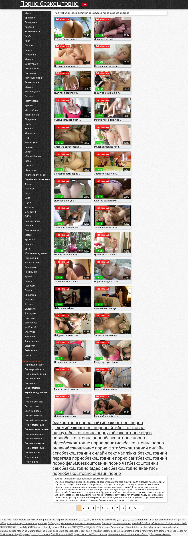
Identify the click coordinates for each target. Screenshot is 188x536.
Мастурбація (31, 100)
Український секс (34, 364)
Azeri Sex (172, 531)
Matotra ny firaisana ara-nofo (112, 534)
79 (134, 507)
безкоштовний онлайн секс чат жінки (99, 453)
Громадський (32, 258)
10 (122, 507)
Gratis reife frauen (9, 519)
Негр (27, 193)
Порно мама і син (34, 424)
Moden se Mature (26, 531)
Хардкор (29, 27)
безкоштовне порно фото (92, 448)
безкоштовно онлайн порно (93, 473)
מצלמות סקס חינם (41, 534)
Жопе (28, 161)
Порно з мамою (33, 415)
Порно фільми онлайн (37, 429)
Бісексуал (30, 345)
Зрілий (28, 276)
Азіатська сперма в (35, 174)
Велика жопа (32, 82)
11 (128, 507)
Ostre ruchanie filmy (136, 531)
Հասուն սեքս (15, 523)
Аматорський (32, 68)
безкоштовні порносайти (92, 427)
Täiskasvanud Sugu (10, 534)
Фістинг (29, 304)
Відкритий (30, 119)
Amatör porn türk (144, 519)
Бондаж (29, 244)
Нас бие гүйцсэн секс (151, 527)
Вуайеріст (30, 239)
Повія (28, 355)
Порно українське (34, 369)
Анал (27, 40)
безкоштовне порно (85, 437)
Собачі (28, 50)
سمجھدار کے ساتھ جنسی (47, 527)
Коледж (29, 128)
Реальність (31, 299)
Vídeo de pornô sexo (105, 519)
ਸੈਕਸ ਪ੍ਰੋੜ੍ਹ (77, 527)
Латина (29, 96)
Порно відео (31, 383)
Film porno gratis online (43, 519)
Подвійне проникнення (37, 179)
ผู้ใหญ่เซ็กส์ (97, 531)
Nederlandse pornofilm (35, 523)
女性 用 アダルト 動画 (62, 534)
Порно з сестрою (34, 401)
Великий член (32, 221)
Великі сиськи (32, 31)
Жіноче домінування (36, 253)
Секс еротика (32, 406)
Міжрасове (31, 133)
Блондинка (31, 22)
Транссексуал (32, 341)
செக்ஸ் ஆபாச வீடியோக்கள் (116, 523)
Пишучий (30, 318)
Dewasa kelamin (162, 534)
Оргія (27, 248)
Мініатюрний (32, 114)
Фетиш (28, 184)
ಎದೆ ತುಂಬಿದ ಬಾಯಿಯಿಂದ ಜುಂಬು (166, 523)
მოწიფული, (54, 523)
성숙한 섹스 (84, 531)
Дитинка (29, 165)
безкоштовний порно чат (103, 463)
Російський (31, 271)
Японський (31, 267)
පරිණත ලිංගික (147, 534)
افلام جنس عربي (87, 519)
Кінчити (29, 59)
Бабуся (28, 281)
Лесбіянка (30, 54)
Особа (28, 36)
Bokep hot (182, 531)
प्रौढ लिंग (31, 527)
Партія (28, 290)
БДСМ (28, 216)
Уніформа (30, 207)
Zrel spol (73, 531)
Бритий (29, 147)
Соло (27, 198)
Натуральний (32, 262)
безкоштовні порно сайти (78, 422)
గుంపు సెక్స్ (22, 527)
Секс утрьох (31, 64)
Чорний (29, 225)
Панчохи (29, 188)
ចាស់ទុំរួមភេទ (89, 527)
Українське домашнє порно (36, 394)
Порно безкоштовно (49, 3)
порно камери (93, 523)
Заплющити (31, 142)
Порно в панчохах (34, 443)
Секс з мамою (32, 387)
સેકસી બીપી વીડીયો (141, 523)
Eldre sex (121, 531)
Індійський (30, 327)
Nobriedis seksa (171, 527)
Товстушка (30, 313)
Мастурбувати (32, 91)
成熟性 (100, 527)
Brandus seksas (8, 531)
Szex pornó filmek (162, 519)
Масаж (28, 234)
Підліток (29, 45)
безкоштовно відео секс (86, 468)
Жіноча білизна (33, 156)
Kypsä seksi (79, 523)
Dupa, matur (80, 534)
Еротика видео (33, 411)
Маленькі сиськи (34, 77)
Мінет (28, 13)
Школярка (30, 295)
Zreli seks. (53, 531)
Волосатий (30, 308)
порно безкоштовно (114, 527)
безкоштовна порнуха (91, 432)
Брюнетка (30, 17)
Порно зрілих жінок (35, 374)
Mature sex (25, 519)
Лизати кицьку (33, 230)
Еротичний (30, 336)
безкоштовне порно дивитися (93, 442)
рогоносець (31, 322)
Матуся (29, 87)
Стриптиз (30, 332)
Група (28, 202)
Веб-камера (31, 350)
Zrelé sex (64, 531)
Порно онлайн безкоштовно (32, 455)
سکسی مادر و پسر (126, 519)
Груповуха (30, 285)
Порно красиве (33, 378)
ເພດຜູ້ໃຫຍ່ (92, 534)
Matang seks (110, 531)
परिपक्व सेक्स (134, 534)
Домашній (30, 211)
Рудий (28, 124)
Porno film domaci (156, 531)
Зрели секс (41, 531)
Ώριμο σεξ (26, 534)
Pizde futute (132, 527)
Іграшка (29, 105)
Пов (27, 137)
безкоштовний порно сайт (111, 458)
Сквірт (28, 151)
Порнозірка (31, 73)
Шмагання (30, 170)
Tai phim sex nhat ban (67, 519)
